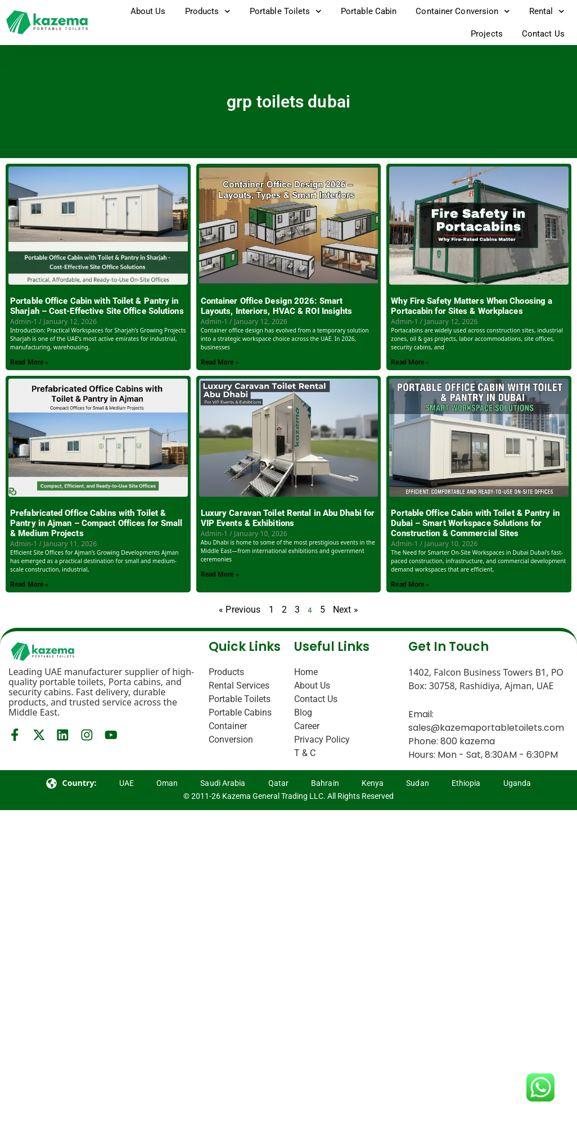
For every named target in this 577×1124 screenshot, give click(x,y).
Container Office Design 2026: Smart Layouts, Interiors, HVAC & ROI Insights (277, 306)
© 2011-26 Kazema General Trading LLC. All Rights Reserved (288, 796)
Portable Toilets (286, 11)
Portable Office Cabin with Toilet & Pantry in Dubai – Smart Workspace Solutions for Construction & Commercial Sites (475, 523)
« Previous (239, 609)
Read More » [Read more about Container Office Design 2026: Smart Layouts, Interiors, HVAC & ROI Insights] (220, 362)
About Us (148, 11)
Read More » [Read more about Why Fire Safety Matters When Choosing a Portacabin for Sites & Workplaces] (410, 362)
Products (208, 11)
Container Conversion (463, 11)
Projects (487, 34)
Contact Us (543, 34)
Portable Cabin (368, 11)
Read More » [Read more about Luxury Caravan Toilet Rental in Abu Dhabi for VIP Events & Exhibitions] (220, 574)
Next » (345, 609)
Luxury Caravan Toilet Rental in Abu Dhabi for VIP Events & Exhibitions (288, 518)
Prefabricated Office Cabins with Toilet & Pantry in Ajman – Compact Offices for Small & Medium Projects (96, 523)
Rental (547, 11)
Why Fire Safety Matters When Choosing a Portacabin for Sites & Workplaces (471, 306)
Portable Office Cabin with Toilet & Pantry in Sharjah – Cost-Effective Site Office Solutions (97, 306)
